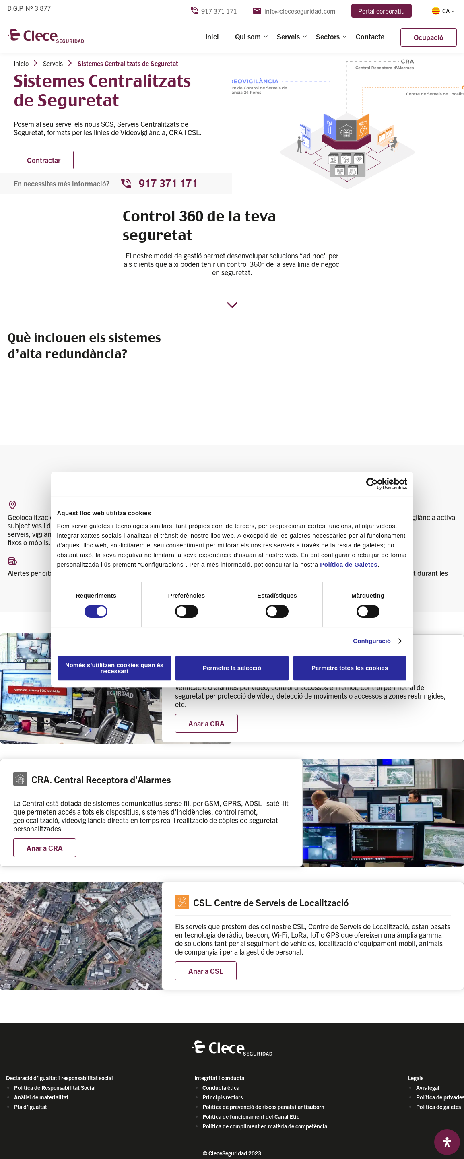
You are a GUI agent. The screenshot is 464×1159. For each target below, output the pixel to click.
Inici (212, 36)
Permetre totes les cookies (349, 667)
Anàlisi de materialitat (41, 1097)
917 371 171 (214, 11)
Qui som (248, 36)
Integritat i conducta (219, 1077)
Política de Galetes (348, 564)
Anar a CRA (206, 723)
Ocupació (428, 37)
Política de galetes (438, 1106)
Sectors (328, 36)
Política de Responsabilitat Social (55, 1087)
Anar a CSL (205, 970)
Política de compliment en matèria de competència (264, 1126)
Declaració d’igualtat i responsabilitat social (59, 1077)
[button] (442, 11)
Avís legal (427, 1087)
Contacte (370, 36)
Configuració (372, 640)
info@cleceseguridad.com (294, 11)
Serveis (288, 36)
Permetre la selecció (232, 667)
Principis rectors (222, 1097)
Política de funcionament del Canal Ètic (250, 1116)
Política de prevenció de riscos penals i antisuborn (263, 1106)
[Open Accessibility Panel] (447, 1142)
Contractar (43, 160)
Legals (415, 1077)
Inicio (21, 63)
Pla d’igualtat (30, 1106)
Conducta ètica (220, 1087)
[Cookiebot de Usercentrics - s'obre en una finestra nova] (372, 484)
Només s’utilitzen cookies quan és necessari (114, 668)
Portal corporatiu (381, 11)
